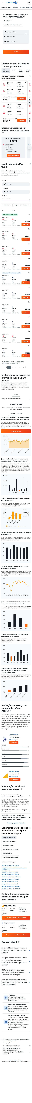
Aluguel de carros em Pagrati (10, 879)
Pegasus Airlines (14, 771)
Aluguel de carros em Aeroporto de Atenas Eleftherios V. (14, 868)
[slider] (30, 200)
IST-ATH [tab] (16, 394)
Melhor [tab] (14, 70)
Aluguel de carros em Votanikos (11, 877)
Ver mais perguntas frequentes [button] (16, 823)
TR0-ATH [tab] (12, 413)
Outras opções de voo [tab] (9, 841)
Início (10, 1060)
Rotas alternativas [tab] (8, 845)
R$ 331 (20, 17)
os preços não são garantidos (10, 1041)
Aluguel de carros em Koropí (10, 874)
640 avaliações (13, 776)
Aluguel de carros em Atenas (10, 865)
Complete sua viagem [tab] (9, 837)
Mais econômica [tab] (6, 70)
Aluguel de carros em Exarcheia (11, 888)
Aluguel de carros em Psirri (10, 884)
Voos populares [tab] (7, 853)
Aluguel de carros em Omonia (10, 886)
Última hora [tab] (28, 70)
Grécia (15, 1060)
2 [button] (12, 367)
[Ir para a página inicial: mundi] (11, 2)
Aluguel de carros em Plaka (10, 881)
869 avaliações (13, 740)
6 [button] (23, 367)
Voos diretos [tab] (21, 70)
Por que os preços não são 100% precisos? (17, 1053)
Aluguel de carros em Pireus (10, 872)
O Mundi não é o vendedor (17, 1046)
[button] (3, 2)
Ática (20, 1060)
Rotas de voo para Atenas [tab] (10, 849)
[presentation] (24, 16)
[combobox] (7, 20)
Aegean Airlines (14, 734)
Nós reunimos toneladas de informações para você (17, 1049)
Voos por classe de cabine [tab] (10, 857)
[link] (13, 155)
